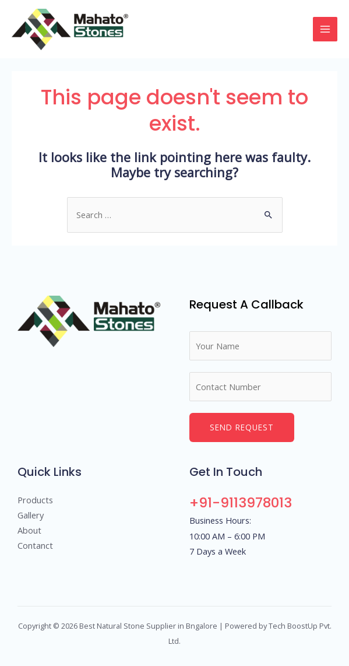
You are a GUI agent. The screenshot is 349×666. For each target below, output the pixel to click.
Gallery (30, 515)
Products (35, 500)
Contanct (35, 545)
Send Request (242, 427)
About (29, 530)
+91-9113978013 (240, 502)
